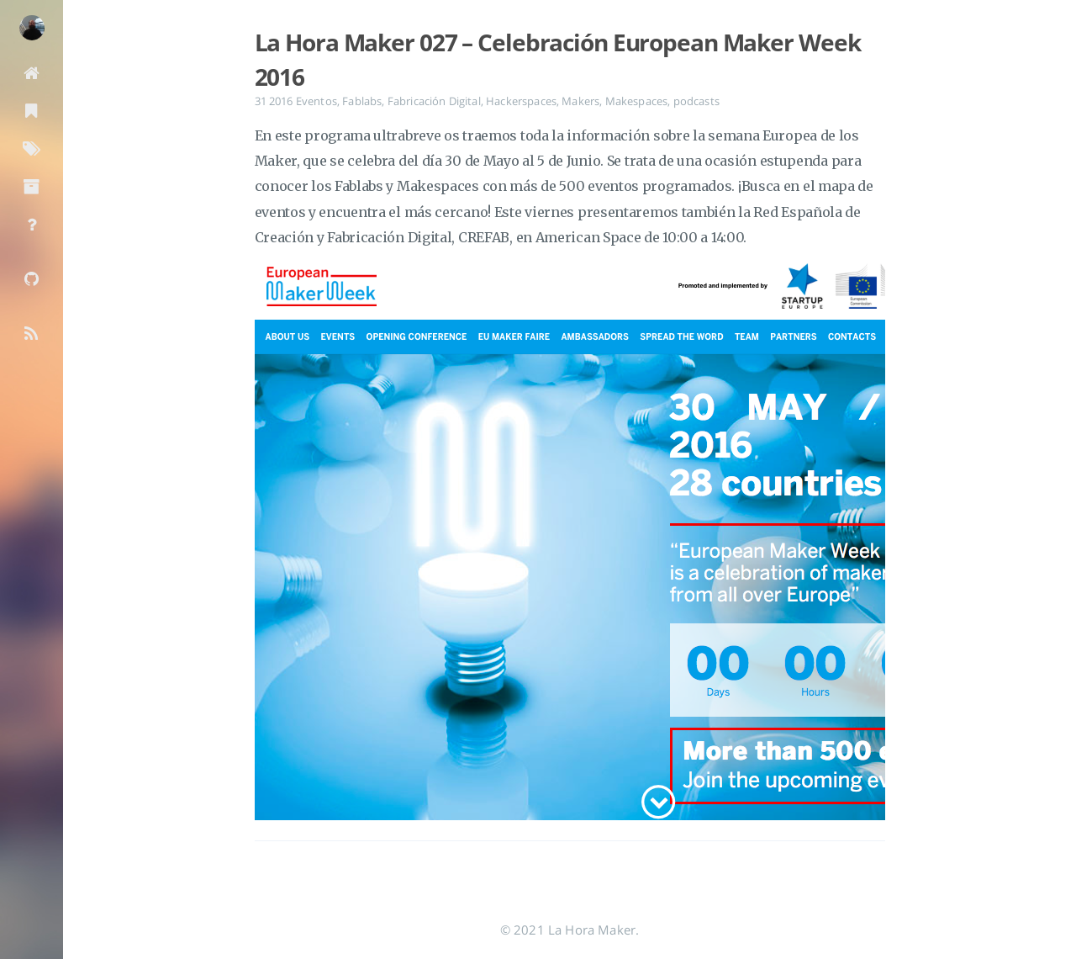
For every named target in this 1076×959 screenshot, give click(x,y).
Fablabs (362, 101)
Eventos (316, 101)
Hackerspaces (521, 101)
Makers (580, 101)
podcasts (696, 101)
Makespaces (636, 101)
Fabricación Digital (434, 101)
